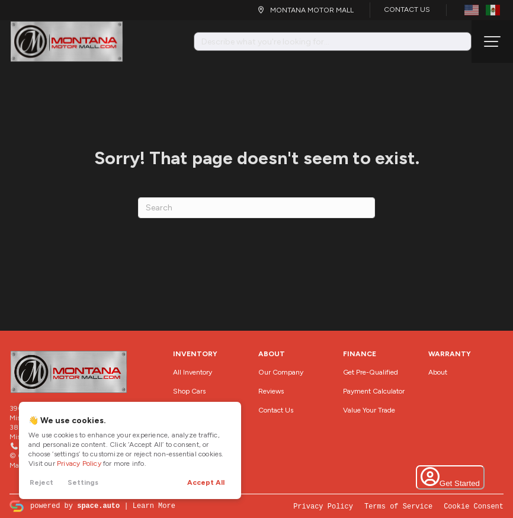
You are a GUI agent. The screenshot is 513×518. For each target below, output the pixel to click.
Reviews (271, 391)
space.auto (98, 505)
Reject (41, 482)
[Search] (256, 207)
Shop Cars (189, 391)
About (437, 372)
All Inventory (192, 372)
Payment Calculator (374, 391)
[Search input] (333, 41)
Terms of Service (398, 506)
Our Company (280, 372)
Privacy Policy (79, 463)
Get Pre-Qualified (370, 372)
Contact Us (407, 9)
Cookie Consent (474, 506)
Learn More (154, 505)
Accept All (206, 482)
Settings (83, 482)
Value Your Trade (369, 410)
